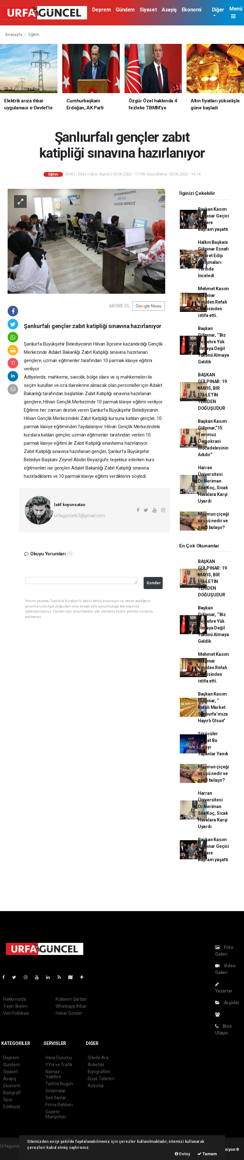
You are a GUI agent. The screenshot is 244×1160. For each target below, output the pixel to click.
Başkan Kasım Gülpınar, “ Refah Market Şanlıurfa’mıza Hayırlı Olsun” (213, 707)
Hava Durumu (58, 1057)
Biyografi (12, 1092)
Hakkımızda (14, 999)
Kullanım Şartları (71, 999)
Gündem (125, 10)
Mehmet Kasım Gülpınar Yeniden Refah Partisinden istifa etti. (213, 302)
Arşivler (227, 1002)
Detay (182, 1153)
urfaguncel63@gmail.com (79, 515)
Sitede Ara (98, 1057)
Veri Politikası (16, 1013)
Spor (7, 1099)
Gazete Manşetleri (55, 1114)
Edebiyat (11, 1106)
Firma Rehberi (59, 1104)
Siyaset (148, 10)
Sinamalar (55, 1090)
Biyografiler (99, 1071)
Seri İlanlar (55, 1097)
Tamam (207, 1153)
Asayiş (169, 10)
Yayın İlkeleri (15, 1006)
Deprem (101, 10)
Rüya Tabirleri (101, 1078)
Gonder (153, 582)
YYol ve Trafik (58, 1064)
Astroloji (96, 1085)
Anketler (96, 1064)
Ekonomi (191, 10)
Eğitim (34, 34)
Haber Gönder (69, 1013)
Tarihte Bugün (59, 1083)
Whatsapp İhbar (71, 1006)
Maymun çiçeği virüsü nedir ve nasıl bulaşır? (213, 520)
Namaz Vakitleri (53, 1074)
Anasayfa (14, 34)
